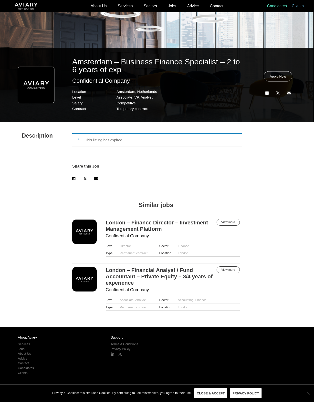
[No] (307, 393)
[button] (267, 93)
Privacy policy (245, 393)
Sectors (150, 6)
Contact (216, 6)
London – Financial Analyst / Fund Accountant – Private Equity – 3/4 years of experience (159, 276)
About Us (99, 6)
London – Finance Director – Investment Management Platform (157, 226)
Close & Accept (211, 393)
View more (228, 222)
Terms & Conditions (124, 344)
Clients (298, 6)
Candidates (277, 6)
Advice (193, 6)
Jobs (172, 6)
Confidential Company (101, 80)
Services (125, 6)
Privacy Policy (120, 349)
